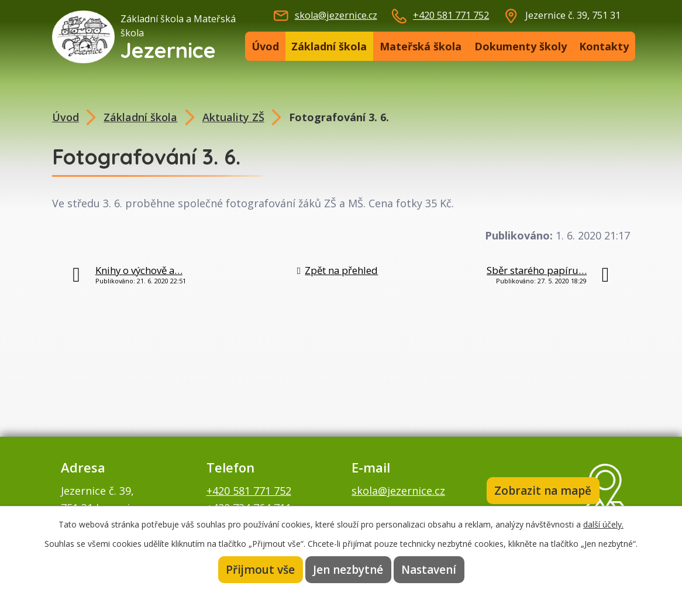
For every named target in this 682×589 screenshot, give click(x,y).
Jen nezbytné (348, 569)
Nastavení (428, 569)
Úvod (265, 46)
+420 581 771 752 (451, 15)
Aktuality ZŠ (233, 117)
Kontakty (604, 46)
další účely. (603, 524)
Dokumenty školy (520, 46)
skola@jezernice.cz (336, 15)
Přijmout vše (260, 569)
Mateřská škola (420, 46)
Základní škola (329, 46)
